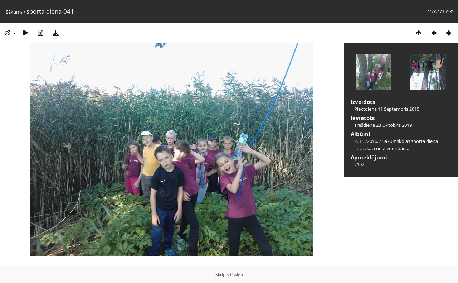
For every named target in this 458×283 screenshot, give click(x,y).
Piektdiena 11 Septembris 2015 (386, 109)
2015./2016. (366, 141)
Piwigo (236, 275)
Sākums (14, 12)
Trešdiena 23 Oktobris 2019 (383, 125)
